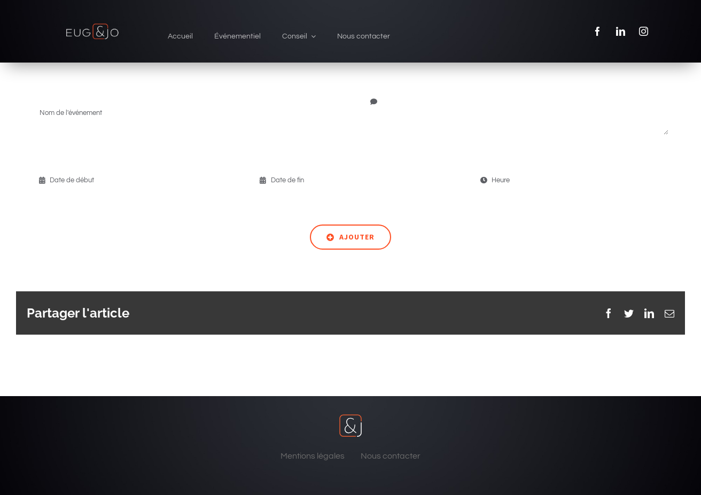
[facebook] (597, 31)
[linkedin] (620, 31)
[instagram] (643, 31)
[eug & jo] (92, 26)
